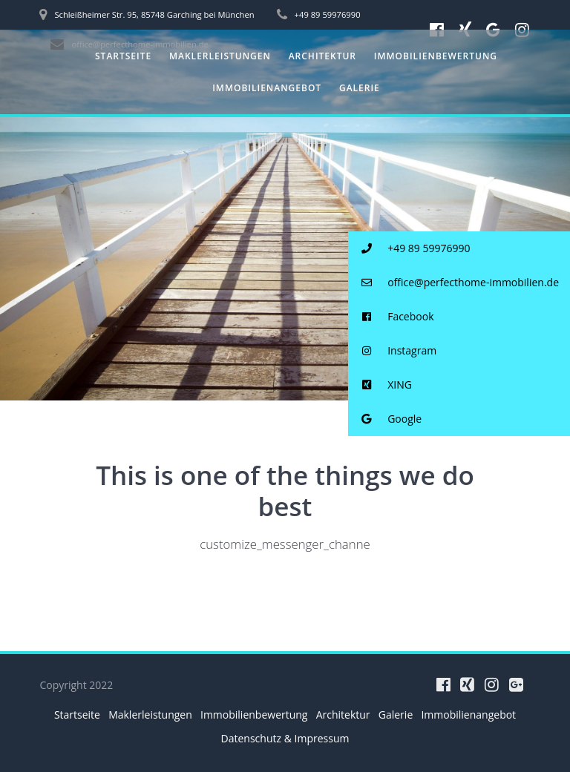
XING (380, 385)
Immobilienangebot (266, 88)
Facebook (391, 317)
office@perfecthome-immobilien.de (453, 283)
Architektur (322, 56)
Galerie (359, 88)
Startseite (123, 56)
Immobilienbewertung (435, 56)
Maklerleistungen (220, 56)
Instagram (392, 351)
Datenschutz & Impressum (285, 738)
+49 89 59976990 (409, 248)
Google (385, 419)
